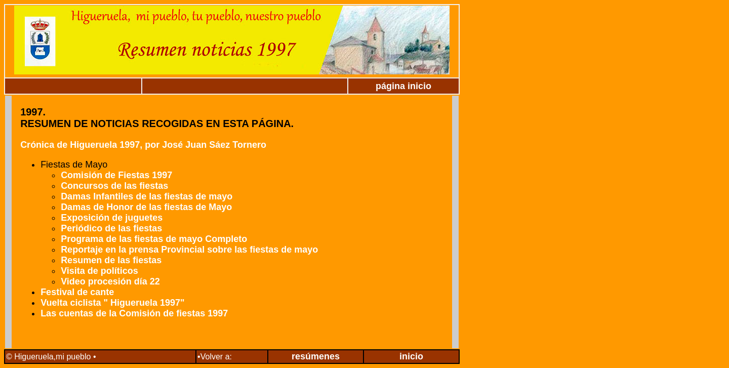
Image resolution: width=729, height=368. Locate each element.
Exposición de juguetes (112, 218)
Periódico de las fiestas (111, 228)
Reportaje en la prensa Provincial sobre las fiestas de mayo (189, 249)
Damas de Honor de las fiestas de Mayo (146, 207)
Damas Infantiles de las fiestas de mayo (146, 196)
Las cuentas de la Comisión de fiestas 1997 (134, 313)
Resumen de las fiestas (111, 260)
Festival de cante (77, 292)
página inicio (403, 86)
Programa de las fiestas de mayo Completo (154, 239)
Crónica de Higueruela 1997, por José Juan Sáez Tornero (143, 145)
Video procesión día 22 (110, 281)
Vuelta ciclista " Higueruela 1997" (112, 303)
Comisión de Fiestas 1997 (118, 175)
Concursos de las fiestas (114, 186)
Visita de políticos (99, 271)
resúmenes (316, 356)
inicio (411, 356)
